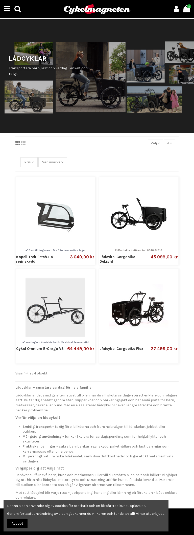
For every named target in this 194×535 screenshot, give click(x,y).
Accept (17, 523)
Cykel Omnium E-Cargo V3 (40, 348)
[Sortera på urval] (155, 143)
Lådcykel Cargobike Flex (121, 348)
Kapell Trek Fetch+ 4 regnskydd (34, 259)
